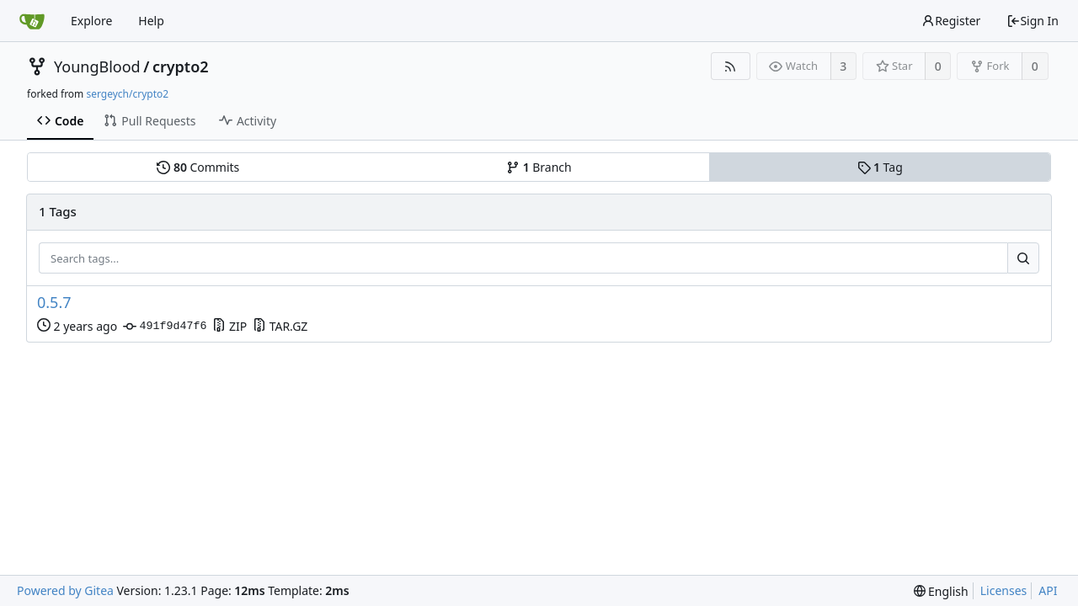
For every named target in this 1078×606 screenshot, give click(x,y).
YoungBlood (97, 66)
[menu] (941, 591)
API (1047, 590)
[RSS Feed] (730, 66)
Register (950, 21)
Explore (91, 21)
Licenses (1003, 590)
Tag (880, 167)
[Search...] (1023, 258)
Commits (198, 167)
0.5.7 (54, 302)
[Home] (32, 21)
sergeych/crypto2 (127, 94)
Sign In (1032, 21)
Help (151, 21)
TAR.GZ (280, 326)
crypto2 (180, 66)
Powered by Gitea (65, 590)
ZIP (229, 326)
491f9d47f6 (164, 326)
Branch (539, 167)
